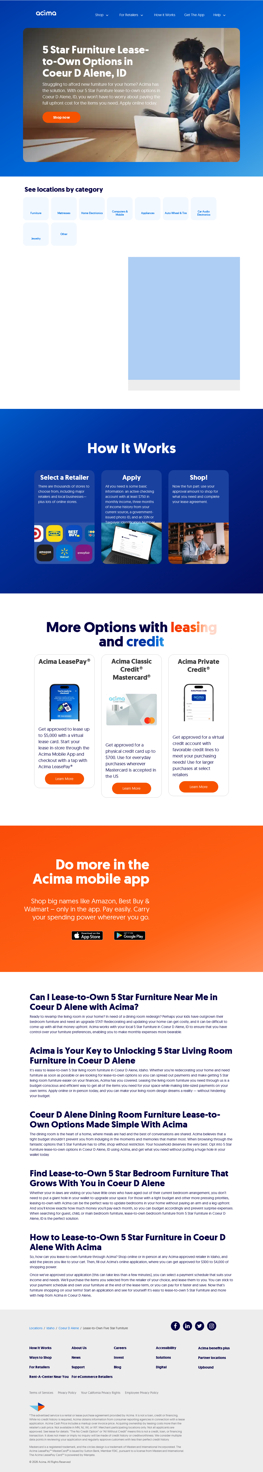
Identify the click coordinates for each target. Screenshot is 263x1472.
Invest (119, 1357)
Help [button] (217, 15)
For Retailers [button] (129, 15)
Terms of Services (41, 1393)
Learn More (64, 778)
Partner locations (212, 1357)
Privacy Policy (67, 1393)
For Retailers (39, 1367)
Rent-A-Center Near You (49, 1376)
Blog (117, 1367)
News (76, 1357)
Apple (89, 936)
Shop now (61, 117)
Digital (161, 1367)
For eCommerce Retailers (92, 1376)
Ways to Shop (40, 1357)
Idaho (51, 1328)
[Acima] (37, 1407)
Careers (120, 1348)
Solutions (163, 1357)
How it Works (164, 15)
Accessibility (166, 1348)
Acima (46, 14)
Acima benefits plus (214, 1348)
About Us (79, 1348)
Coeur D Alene (69, 1328)
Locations (35, 1328)
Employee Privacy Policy (141, 1393)
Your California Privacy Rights (100, 1393)
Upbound (206, 1367)
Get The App (194, 15)
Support (78, 1367)
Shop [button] (99, 15)
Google (132, 936)
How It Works (40, 1348)
